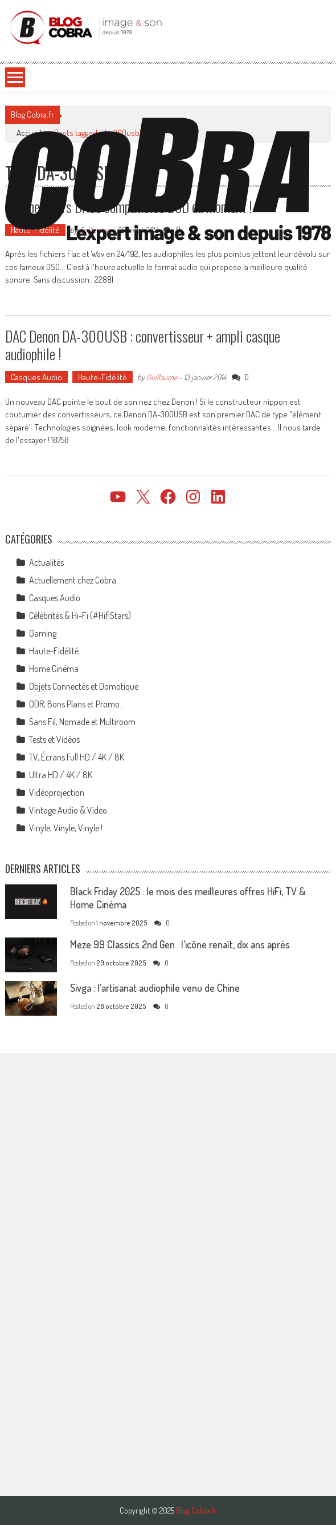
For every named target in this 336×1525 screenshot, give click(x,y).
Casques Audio (36, 377)
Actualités (46, 562)
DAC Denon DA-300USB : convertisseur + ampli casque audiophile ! (142, 345)
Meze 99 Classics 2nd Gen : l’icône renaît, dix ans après (180, 944)
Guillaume (161, 377)
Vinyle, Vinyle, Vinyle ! (66, 828)
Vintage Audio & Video (68, 810)
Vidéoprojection (56, 792)
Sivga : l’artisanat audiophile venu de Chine (155, 987)
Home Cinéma (54, 668)
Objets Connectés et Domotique (83, 686)
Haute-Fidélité (102, 377)
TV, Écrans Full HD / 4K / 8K (76, 757)
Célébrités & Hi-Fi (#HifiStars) (80, 615)
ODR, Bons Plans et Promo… (77, 704)
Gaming (42, 633)
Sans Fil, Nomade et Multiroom (82, 721)
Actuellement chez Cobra (72, 580)
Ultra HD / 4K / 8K (60, 774)
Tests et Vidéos (54, 739)
